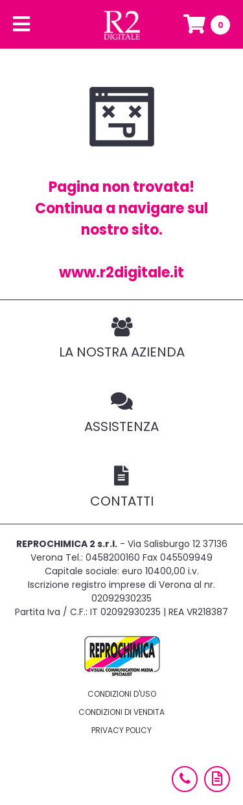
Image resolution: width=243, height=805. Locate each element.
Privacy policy (121, 730)
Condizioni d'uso (121, 693)
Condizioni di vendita (121, 712)
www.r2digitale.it (121, 272)
